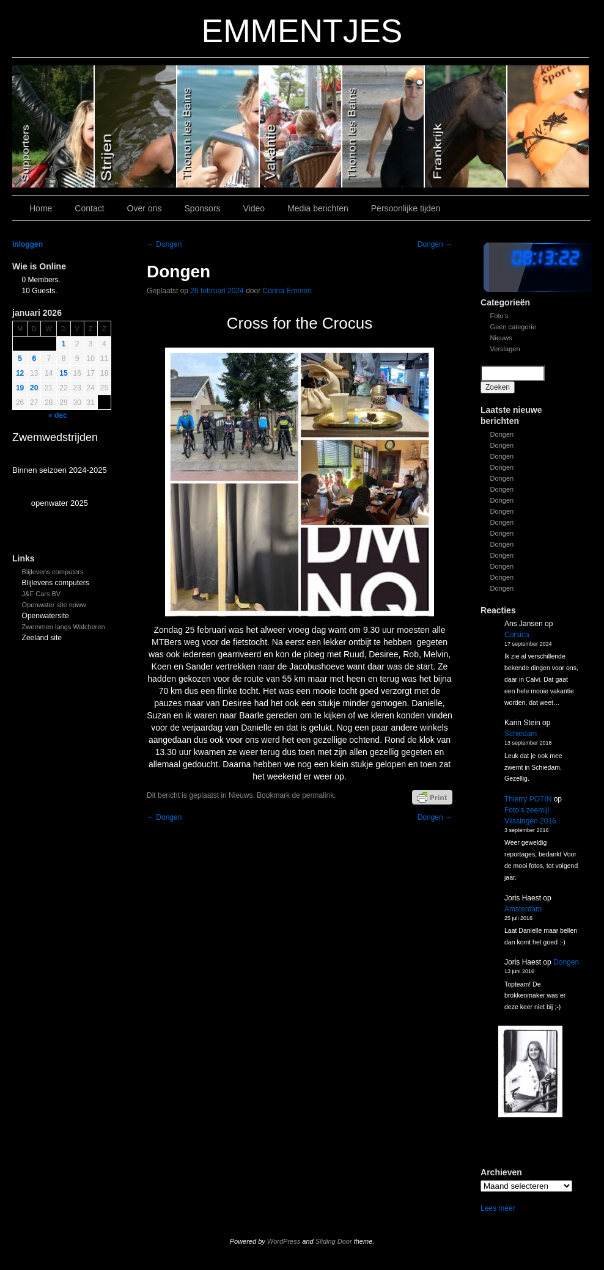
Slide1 (466, 126)
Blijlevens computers (53, 571)
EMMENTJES (302, 31)
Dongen (502, 434)
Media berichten (317, 208)
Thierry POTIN (527, 799)
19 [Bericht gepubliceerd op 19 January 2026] (20, 388)
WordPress (283, 1241)
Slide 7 (548, 126)
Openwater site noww (54, 604)
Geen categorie (513, 326)
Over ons (144, 208)
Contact (89, 208)
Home (40, 208)
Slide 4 (218, 126)
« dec (57, 415)
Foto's (499, 315)
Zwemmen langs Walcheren (63, 626)
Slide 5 (136, 126)
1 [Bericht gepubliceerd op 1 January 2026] (64, 344)
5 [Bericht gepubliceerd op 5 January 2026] (20, 358)
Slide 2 (383, 126)
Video (254, 208)
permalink (318, 795)
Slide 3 (301, 126)
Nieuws (501, 337)
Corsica (516, 634)
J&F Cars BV (41, 593)
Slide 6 (53, 126)
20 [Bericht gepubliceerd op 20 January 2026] (34, 388)
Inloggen (27, 244)
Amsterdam (523, 909)
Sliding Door (333, 1241)
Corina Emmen (287, 290)
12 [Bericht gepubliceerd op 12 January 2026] (20, 373)
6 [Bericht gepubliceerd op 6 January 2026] (34, 358)
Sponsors (202, 208)
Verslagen (505, 348)
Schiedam (520, 733)
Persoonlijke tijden (406, 208)
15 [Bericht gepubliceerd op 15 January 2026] (63, 373)
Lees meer (498, 1208)
